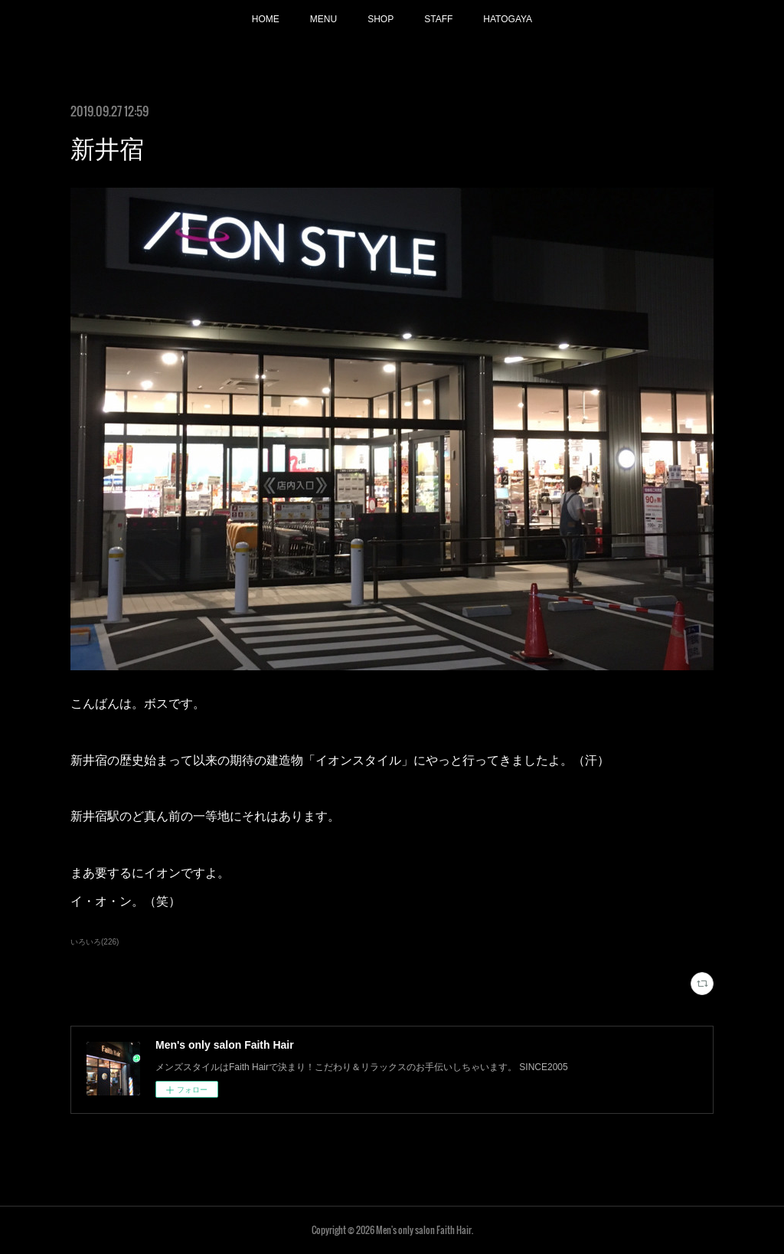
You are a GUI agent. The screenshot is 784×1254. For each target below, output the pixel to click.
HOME (265, 19)
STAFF (438, 19)
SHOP (381, 19)
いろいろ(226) (94, 942)
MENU (323, 19)
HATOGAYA (507, 19)
